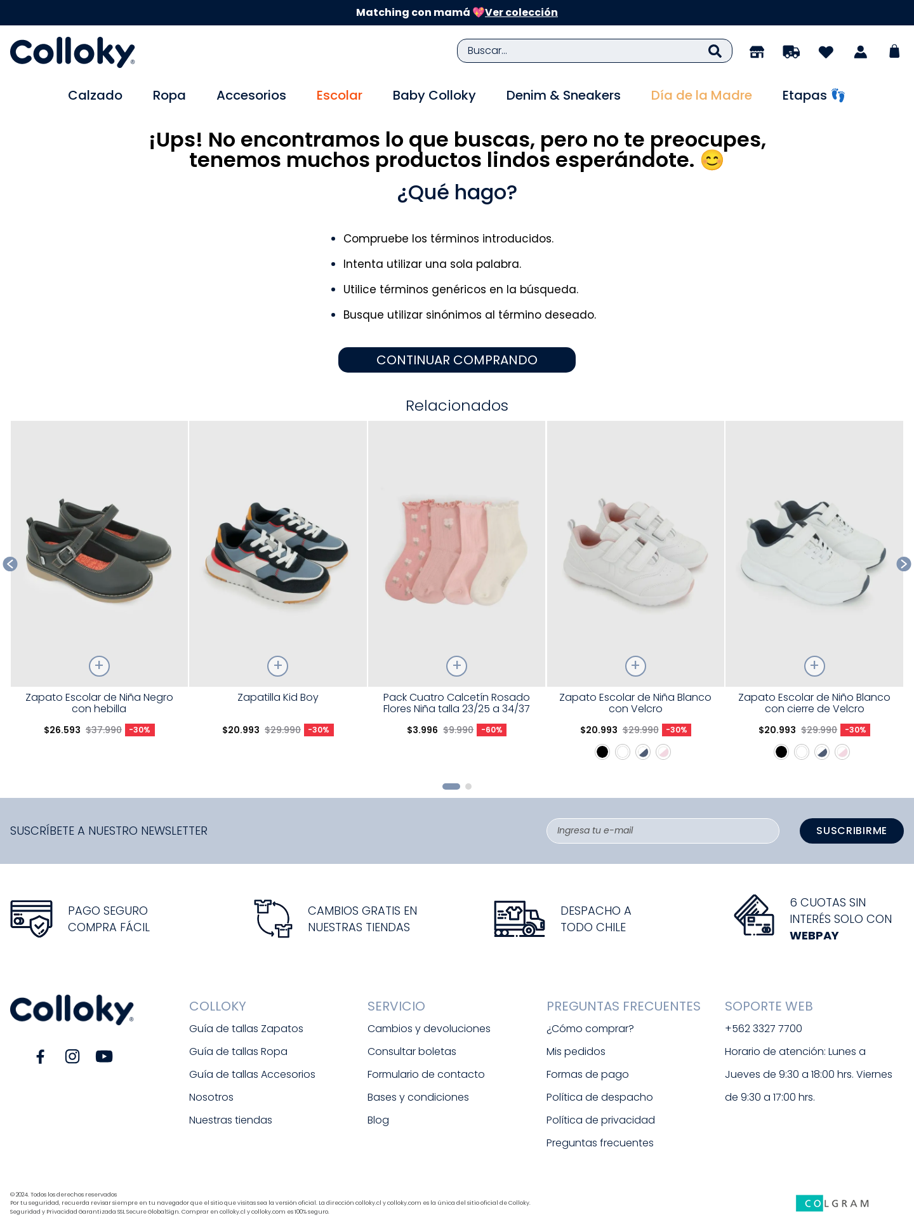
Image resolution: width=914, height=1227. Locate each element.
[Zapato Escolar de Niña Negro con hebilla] (99, 596)
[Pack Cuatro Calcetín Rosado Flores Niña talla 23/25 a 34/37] (456, 596)
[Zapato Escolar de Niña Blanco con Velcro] (635, 596)
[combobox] (594, 51)
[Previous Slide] (10, 564)
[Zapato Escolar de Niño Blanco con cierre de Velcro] (814, 596)
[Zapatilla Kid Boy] (277, 596)
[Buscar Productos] (715, 50)
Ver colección (521, 12)
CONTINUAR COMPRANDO (457, 360)
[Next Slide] (904, 564)
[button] (451, 786)
